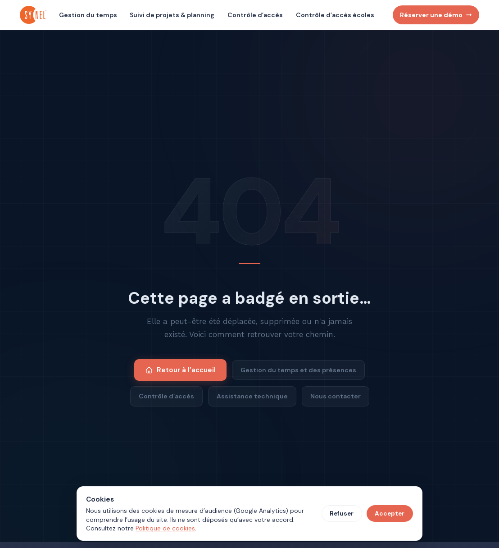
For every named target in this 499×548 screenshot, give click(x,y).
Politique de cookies (165, 528)
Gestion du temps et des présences (298, 370)
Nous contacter (335, 396)
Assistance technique (252, 396)
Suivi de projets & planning (172, 15)
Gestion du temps (88, 15)
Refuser (342, 513)
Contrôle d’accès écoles (335, 15)
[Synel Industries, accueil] (34, 15)
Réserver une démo (436, 15)
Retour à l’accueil (180, 369)
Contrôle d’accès (255, 15)
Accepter (389, 513)
